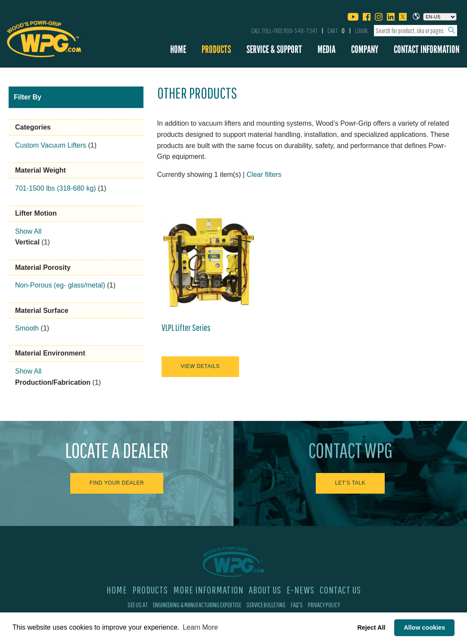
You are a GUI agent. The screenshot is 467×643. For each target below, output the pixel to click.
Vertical (27, 242)
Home (178, 49)
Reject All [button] (371, 627)
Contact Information (426, 49)
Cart (336, 30)
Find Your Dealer (117, 483)
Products (216, 49)
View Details (200, 366)
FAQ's (297, 605)
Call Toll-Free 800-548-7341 (284, 30)
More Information (208, 590)
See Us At (138, 605)
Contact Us (340, 590)
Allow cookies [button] (424, 627)
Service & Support (274, 49)
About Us (265, 590)
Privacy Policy (324, 605)
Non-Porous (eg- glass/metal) (60, 285)
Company (364, 49)
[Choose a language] (440, 17)
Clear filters (263, 174)
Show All (28, 231)
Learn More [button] (200, 627)
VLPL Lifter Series (186, 327)
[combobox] (415, 31)
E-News (300, 590)
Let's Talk (350, 483)
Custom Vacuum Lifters (50, 145)
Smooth (27, 328)
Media (327, 49)
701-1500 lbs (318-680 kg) (55, 188)
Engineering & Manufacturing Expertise (197, 605)
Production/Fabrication (52, 382)
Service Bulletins (266, 605)
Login (361, 30)
